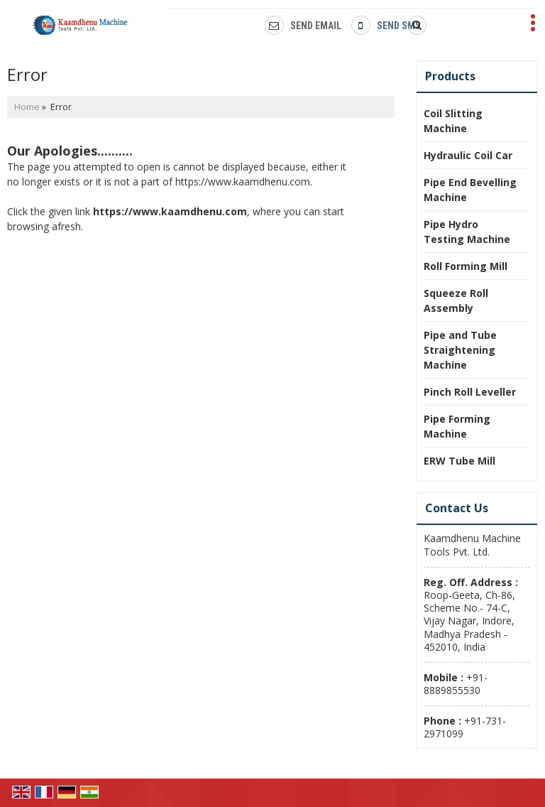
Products (450, 76)
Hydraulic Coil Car (468, 155)
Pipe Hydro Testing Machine (467, 231)
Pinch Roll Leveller (470, 392)
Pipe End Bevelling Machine (470, 189)
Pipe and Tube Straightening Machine (460, 350)
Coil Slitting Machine (453, 121)
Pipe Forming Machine (457, 426)
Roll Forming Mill (465, 266)
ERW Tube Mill (459, 460)
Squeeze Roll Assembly (456, 300)
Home (27, 107)
